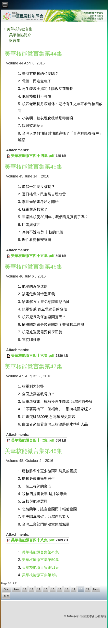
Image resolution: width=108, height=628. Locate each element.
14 (38, 589)
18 (66, 589)
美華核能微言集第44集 (33, 53)
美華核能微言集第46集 (33, 266)
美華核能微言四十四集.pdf (32, 156)
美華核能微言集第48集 (33, 451)
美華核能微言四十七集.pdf (32, 440)
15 (45, 589)
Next (96, 589)
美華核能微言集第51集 (40, 567)
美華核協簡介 (20, 35)
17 (59, 589)
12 (24, 589)
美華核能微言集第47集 (33, 366)
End (6, 595)
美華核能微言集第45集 (33, 166)
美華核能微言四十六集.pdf (32, 356)
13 (31, 589)
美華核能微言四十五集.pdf (32, 256)
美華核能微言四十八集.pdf (32, 540)
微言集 (14, 41)
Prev (16, 589)
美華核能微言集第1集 (39, 575)
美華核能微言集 (19, 29)
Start (6, 589)
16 (52, 589)
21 (87, 589)
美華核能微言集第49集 (40, 552)
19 (73, 589)
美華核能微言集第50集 (40, 560)
